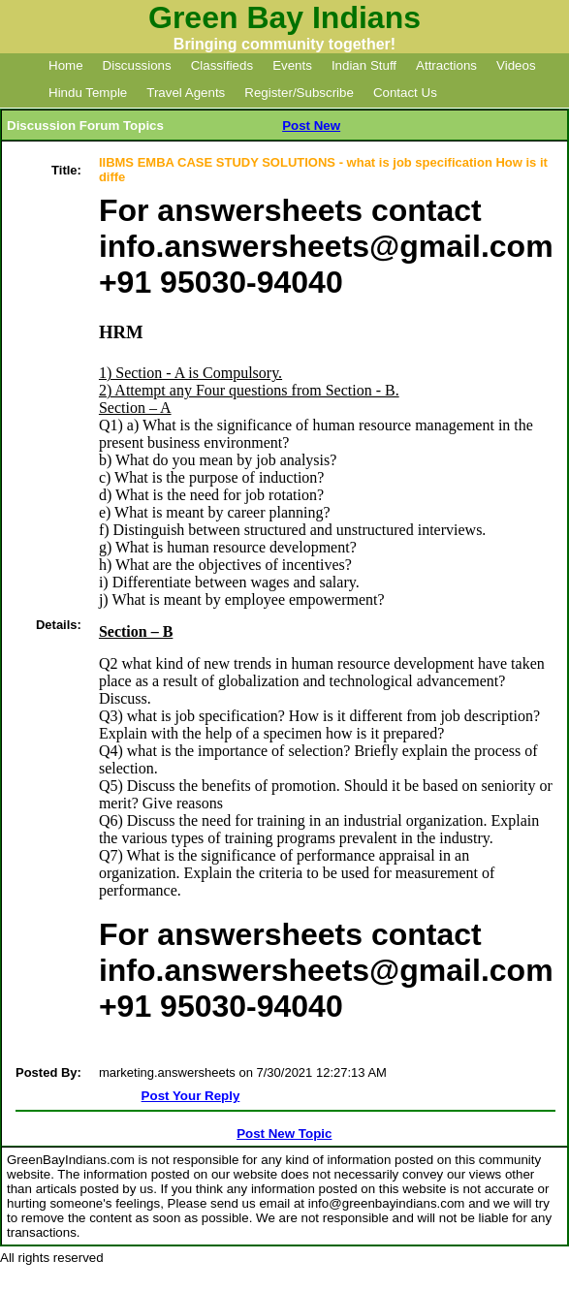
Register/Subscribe (299, 92)
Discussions (137, 65)
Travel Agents (185, 92)
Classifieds (222, 65)
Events (292, 65)
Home (65, 65)
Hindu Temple (87, 92)
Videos (516, 65)
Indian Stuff (364, 65)
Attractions (446, 65)
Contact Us (405, 92)
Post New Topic (284, 1133)
